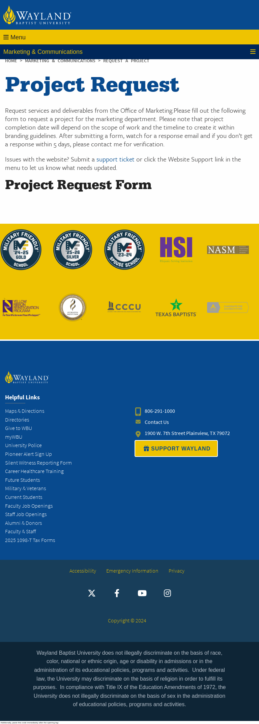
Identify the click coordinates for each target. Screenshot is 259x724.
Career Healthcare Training (34, 471)
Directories (17, 419)
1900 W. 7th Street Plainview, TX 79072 (187, 433)
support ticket (115, 159)
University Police (23, 445)
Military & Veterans (25, 488)
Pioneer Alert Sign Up (28, 454)
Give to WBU (18, 428)
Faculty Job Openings (29, 505)
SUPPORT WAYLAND (176, 448)
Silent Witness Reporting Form (38, 462)
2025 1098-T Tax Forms (30, 540)
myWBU (13, 436)
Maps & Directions (24, 410)
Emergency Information (132, 570)
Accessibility (82, 570)
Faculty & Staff (20, 531)
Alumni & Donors (23, 523)
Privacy (176, 570)
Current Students (23, 497)
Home (11, 61)
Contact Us (157, 422)
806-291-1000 (160, 410)
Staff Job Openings (26, 514)
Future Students (22, 479)
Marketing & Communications (129, 51)
